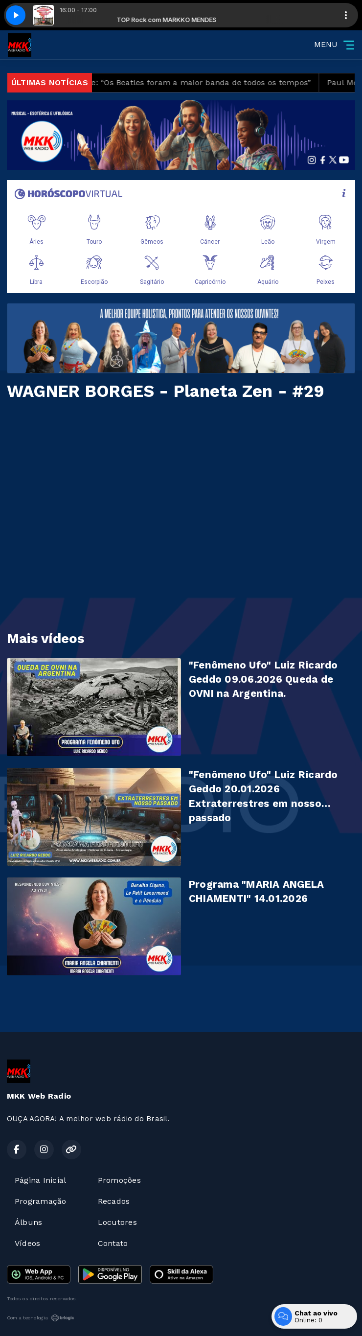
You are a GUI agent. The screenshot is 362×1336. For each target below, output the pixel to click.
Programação (41, 1201)
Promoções (119, 1180)
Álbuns (28, 1222)
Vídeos (27, 1243)
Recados (114, 1201)
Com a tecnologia (40, 1317)
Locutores (117, 1222)
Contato (113, 1243)
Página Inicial (40, 1180)
